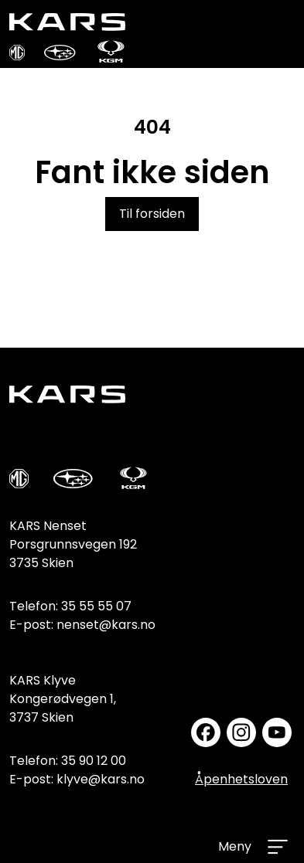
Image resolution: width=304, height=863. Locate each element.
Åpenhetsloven (241, 779)
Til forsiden (152, 214)
